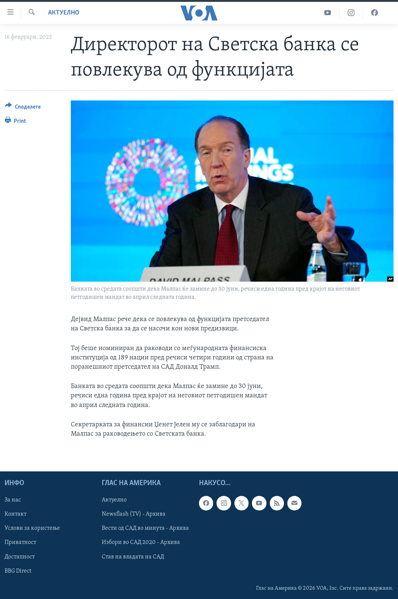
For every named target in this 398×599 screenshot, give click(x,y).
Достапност (19, 557)
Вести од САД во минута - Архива (145, 529)
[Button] (23, 108)
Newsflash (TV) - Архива (133, 515)
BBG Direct (17, 571)
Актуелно (63, 12)
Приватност (20, 543)
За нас (12, 500)
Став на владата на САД (133, 557)
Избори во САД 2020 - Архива (141, 543)
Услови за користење (32, 529)
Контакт (15, 515)
